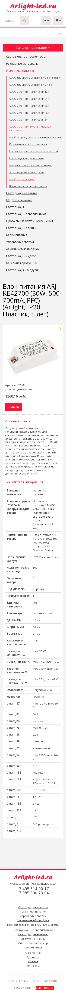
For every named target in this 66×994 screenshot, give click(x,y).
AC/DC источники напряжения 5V (28, 119)
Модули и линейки (19, 200)
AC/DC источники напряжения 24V (29, 98)
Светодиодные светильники (26, 214)
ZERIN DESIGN (44, 987)
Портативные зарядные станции (28, 186)
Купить (14, 407)
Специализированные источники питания (33, 151)
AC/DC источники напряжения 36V (29, 105)
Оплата (33, 961)
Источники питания (20, 71)
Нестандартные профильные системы (33, 924)
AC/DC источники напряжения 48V (29, 112)
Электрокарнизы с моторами (26, 172)
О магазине (33, 952)
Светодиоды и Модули (22, 270)
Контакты (33, 965)
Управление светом (20, 242)
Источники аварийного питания (28, 144)
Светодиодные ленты (21, 228)
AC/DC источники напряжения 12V (29, 91)
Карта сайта (50, 980)
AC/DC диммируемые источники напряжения (35, 77)
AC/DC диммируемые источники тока (30, 84)
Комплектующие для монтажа (26, 158)
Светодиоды (15, 207)
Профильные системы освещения (29, 221)
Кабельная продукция (21, 263)
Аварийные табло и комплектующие (30, 165)
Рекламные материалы (22, 64)
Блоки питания (16, 235)
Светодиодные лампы (21, 193)
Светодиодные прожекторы (26, 57)
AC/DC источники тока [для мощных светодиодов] (30, 128)
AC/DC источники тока (22, 179)
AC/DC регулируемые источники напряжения (35, 137)
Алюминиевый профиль (33, 920)
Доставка (33, 957)
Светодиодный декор (21, 256)
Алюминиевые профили (22, 249)
